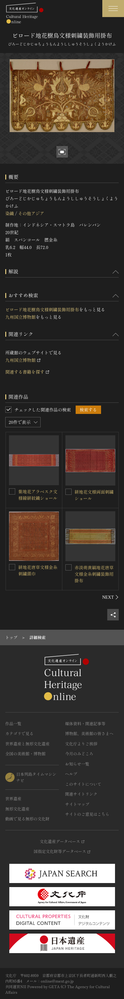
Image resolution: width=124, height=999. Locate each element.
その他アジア (31, 213)
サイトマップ (77, 804)
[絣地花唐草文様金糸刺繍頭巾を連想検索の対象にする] (12, 567)
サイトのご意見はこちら (87, 814)
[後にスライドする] (110, 597)
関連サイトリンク (81, 794)
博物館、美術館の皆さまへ (89, 733)
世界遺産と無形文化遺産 (27, 744)
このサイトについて (83, 784)
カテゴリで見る (19, 733)
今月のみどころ (79, 754)
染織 (9, 213)
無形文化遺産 (17, 809)
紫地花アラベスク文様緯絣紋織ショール (37, 494)
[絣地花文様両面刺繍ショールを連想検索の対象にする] (68, 492)
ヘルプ (71, 774)
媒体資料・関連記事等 (85, 723)
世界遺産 (13, 798)
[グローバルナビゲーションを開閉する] (113, 8)
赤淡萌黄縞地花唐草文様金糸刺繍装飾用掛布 (94, 574)
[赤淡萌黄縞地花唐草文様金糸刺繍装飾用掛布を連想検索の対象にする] (68, 567)
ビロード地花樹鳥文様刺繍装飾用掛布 (42, 309)
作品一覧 (13, 723)
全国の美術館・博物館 (25, 754)
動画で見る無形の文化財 (27, 819)
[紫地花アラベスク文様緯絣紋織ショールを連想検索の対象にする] (12, 491)
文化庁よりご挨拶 (81, 744)
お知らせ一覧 (77, 764)
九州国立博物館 (20, 317)
